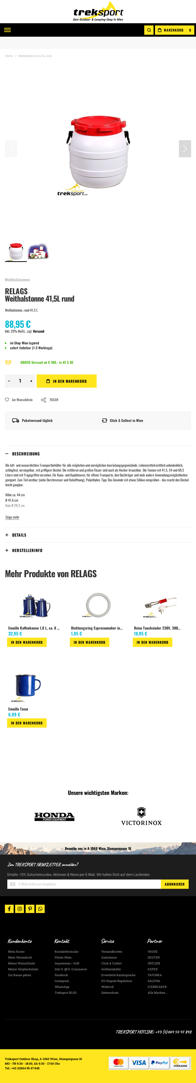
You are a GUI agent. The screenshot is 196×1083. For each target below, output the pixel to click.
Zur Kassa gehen (19, 975)
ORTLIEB (154, 963)
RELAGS (16, 290)
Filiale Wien (63, 957)
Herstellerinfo (27, 550)
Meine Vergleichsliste (23, 969)
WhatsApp (62, 987)
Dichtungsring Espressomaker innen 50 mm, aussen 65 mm (98, 628)
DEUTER (154, 957)
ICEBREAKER (157, 987)
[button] (185, 148)
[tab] (98, 453)
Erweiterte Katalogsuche (118, 975)
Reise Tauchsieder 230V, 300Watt (158, 628)
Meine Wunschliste (21, 963)
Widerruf (107, 987)
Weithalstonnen (17, 279)
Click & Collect (111, 963)
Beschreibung (26, 454)
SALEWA (154, 981)
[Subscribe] (175, 884)
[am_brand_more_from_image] (36, 605)
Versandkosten (111, 951)
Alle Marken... (157, 992)
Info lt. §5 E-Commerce (71, 969)
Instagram (62, 981)
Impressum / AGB (67, 963)
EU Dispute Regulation (116, 981)
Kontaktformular (67, 951)
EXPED (153, 969)
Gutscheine (109, 957)
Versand (38, 331)
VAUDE (153, 951)
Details (19, 535)
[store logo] (98, 11)
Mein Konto (16, 951)
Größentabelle (111, 969)
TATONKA (155, 975)
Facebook (61, 975)
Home (9, 56)
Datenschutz (109, 992)
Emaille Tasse (18, 708)
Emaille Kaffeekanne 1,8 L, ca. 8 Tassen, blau (35, 628)
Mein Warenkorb (20, 957)
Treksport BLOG (66, 992)
